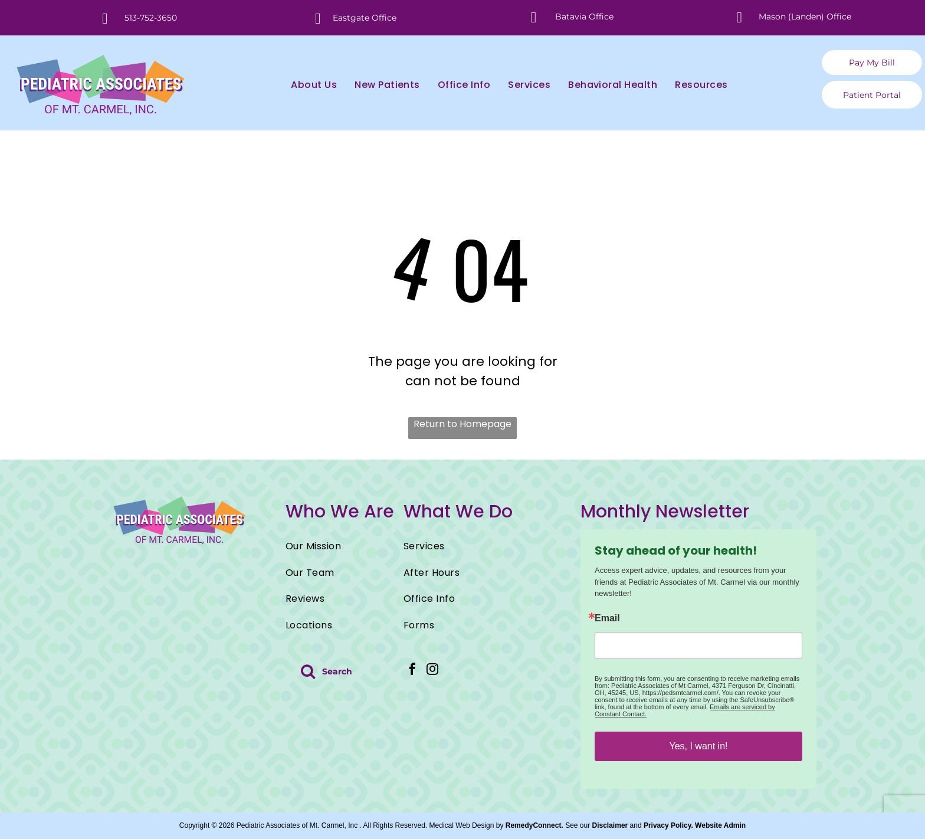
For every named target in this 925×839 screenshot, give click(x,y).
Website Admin (720, 825)
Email (607, 618)
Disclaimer (610, 825)
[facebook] (412, 670)
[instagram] (432, 670)
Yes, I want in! (698, 746)
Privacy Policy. (668, 825)
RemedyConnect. (534, 825)
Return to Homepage (462, 424)
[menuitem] (305, 85)
